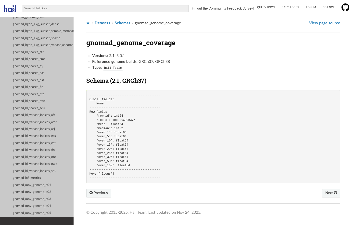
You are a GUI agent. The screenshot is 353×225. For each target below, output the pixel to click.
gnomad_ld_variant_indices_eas (34, 136)
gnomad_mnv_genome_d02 (32, 192)
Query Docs (266, 7)
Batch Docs (290, 7)
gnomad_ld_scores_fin (28, 87)
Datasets (102, 23)
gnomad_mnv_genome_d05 (32, 213)
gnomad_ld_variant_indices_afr (34, 115)
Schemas (122, 23)
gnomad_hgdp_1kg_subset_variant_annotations (43, 45)
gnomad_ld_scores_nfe (28, 94)
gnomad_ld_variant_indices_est (34, 143)
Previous (99, 193)
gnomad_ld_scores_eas (28, 73)
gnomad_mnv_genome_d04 (32, 206)
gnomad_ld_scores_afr (28, 52)
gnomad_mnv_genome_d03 (32, 199)
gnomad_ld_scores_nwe (29, 101)
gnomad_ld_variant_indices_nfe (34, 157)
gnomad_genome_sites (29, 17)
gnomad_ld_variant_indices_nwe (35, 164)
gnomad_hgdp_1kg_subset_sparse (36, 38)
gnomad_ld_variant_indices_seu (34, 171)
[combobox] (105, 8)
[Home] (88, 23)
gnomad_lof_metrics (27, 178)
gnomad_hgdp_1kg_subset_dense (36, 24)
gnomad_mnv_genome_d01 (32, 185)
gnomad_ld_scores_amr (29, 59)
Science (329, 7)
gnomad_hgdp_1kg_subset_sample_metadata (43, 31)
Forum (311, 7)
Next (330, 193)
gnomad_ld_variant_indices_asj (34, 129)
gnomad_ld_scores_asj (28, 66)
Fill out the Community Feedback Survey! (223, 8)
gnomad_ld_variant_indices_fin (34, 150)
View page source (324, 23)
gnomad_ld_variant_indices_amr (35, 122)
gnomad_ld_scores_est (28, 80)
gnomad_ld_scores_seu (29, 108)
